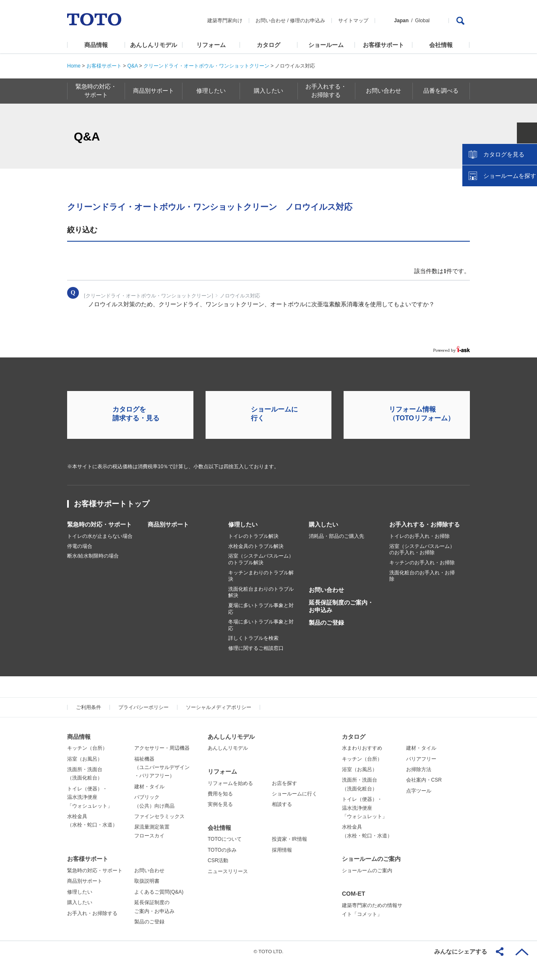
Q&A (132, 66)
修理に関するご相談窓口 (256, 648)
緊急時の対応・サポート (99, 524)
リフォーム (211, 45)
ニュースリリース (228, 871)
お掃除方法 (418, 769)
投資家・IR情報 (289, 839)
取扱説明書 (146, 881)
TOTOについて (225, 839)
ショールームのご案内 (371, 858)
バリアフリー (421, 759)
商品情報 (96, 45)
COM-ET (353, 893)
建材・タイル (149, 787)
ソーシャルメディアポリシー (218, 707)
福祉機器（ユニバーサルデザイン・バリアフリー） (162, 767)
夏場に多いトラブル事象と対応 (261, 608)
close (526, 136)
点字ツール (418, 791)
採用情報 (282, 850)
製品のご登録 (326, 622)
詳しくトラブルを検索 (253, 638)
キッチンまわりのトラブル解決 (261, 576)
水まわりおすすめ (362, 748)
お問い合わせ (270, 20)
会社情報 (441, 45)
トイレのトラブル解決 (253, 536)
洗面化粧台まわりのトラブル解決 (261, 592)
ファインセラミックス (159, 816)
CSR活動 (218, 860)
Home (74, 66)
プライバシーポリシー (143, 707)
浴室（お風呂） (84, 759)
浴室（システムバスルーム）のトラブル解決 (261, 559)
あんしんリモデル (153, 45)
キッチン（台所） (87, 748)
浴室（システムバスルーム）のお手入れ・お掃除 (422, 549)
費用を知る (220, 794)
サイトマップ (353, 20)
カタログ (268, 45)
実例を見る (220, 804)
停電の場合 (79, 546)
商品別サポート (168, 524)
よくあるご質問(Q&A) (158, 892)
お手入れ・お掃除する (92, 913)
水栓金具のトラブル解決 (256, 546)
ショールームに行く (294, 794)
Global (422, 20)
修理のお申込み (307, 20)
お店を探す (284, 783)
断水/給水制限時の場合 (93, 556)
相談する (282, 804)
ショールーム (326, 45)
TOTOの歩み (222, 850)
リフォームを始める (230, 783)
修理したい (243, 524)
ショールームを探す (508, 179)
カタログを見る (503, 157)
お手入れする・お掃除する (424, 524)
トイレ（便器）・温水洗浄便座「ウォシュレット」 (89, 797)
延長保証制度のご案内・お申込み (341, 606)
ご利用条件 (88, 707)
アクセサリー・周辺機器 (162, 748)
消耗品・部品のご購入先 (336, 536)
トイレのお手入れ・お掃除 (419, 536)
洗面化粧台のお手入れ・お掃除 (422, 576)
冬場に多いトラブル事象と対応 (261, 625)
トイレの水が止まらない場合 (100, 536)
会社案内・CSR (424, 780)
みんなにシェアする (460, 951)
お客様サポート (383, 45)
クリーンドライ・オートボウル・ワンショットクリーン (206, 66)
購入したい (323, 524)
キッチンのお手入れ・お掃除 (422, 563)
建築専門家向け (224, 20)
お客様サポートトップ (111, 504)
